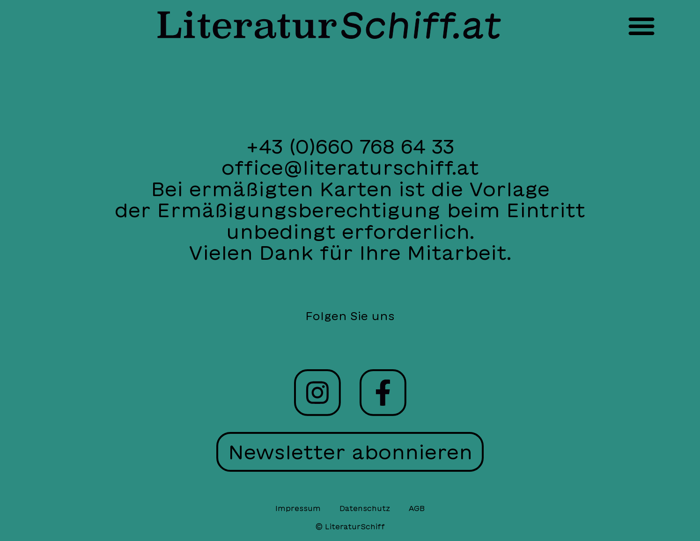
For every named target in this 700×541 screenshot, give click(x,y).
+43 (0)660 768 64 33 (350, 146)
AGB (417, 508)
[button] (641, 26)
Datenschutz (364, 508)
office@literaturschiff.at (350, 167)
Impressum (298, 508)
